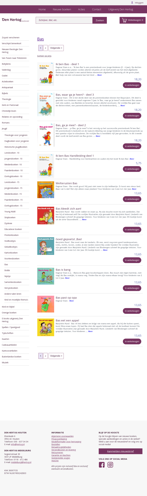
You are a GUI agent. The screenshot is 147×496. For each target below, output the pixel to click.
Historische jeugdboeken (15, 147)
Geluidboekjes (10, 246)
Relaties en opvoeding (12, 116)
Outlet (5, 75)
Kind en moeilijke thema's (16, 299)
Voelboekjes (10, 241)
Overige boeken (9, 312)
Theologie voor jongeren (15, 135)
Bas (6, 264)
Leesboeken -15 (11, 182)
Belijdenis (6, 64)
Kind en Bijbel (8, 306)
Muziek (5, 362)
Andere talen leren (12, 293)
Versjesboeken (11, 288)
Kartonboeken (11, 252)
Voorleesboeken (11, 258)
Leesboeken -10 (11, 152)
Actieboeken (7, 81)
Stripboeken (9, 217)
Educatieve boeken (13, 229)
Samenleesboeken (12, 282)
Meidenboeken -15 (13, 194)
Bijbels (5, 93)
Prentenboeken (11, 235)
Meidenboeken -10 (13, 164)
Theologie (6, 99)
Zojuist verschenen (10, 37)
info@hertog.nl (18, 444)
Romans (6, 122)
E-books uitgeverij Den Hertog (12, 320)
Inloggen (137, 2)
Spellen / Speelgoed (11, 327)
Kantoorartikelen (9, 350)
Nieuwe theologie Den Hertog (12, 50)
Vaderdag (6, 69)
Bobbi (7, 270)
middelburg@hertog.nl (21, 462)
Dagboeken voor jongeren (16, 141)
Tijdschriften (7, 333)
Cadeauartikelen (9, 344)
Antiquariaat (7, 87)
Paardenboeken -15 (13, 199)
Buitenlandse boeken (11, 356)
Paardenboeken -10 (13, 170)
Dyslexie (8, 223)
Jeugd (4, 128)
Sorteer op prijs (44, 55)
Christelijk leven (9, 111)
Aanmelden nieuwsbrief (120, 451)
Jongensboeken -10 (13, 158)
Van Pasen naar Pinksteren (14, 58)
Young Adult (10, 211)
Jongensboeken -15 (13, 188)
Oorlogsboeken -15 (13, 205)
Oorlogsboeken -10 (13, 176)
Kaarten (5, 339)
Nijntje (7, 276)
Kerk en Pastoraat (10, 105)
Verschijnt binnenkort (11, 43)
